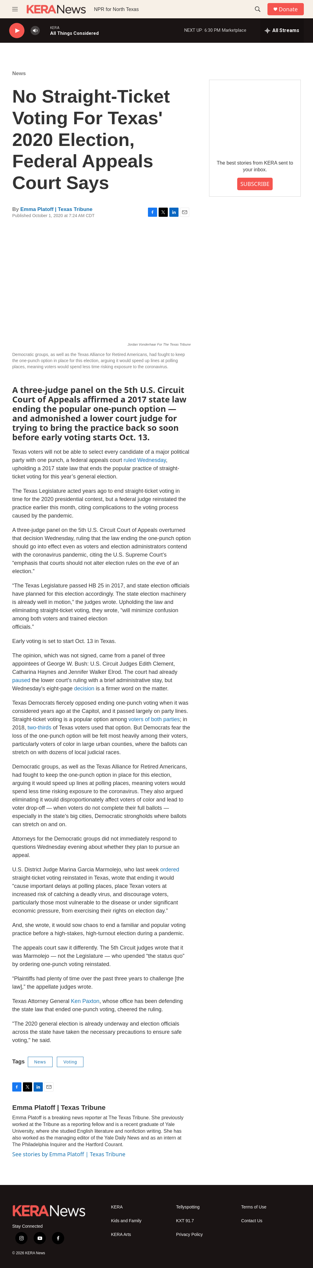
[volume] (35, 31)
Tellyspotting (188, 1207)
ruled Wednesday (144, 460)
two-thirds (39, 728)
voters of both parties (154, 719)
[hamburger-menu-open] (15, 9)
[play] (17, 30)
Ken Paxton (85, 1001)
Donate (288, 9)
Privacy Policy (189, 1234)
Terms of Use (253, 1207)
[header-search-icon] (257, 9)
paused (21, 680)
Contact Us (251, 1221)
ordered (169, 870)
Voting (70, 1061)
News (19, 73)
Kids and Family (126, 1221)
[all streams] (282, 30)
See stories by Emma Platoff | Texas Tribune (68, 1154)
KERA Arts (121, 1234)
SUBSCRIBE (254, 183)
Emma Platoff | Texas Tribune (56, 209)
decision (84, 688)
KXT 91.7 (185, 1221)
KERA (117, 1207)
